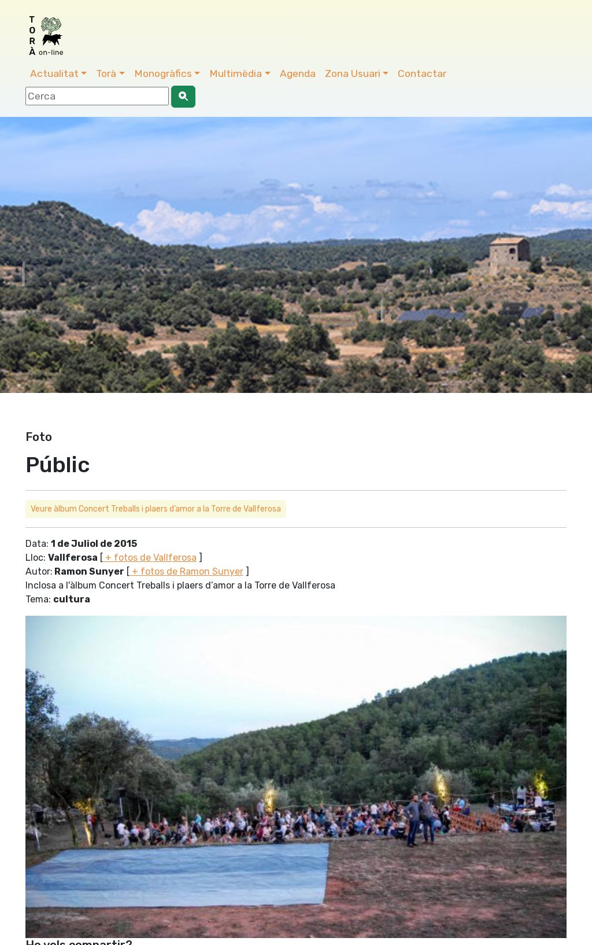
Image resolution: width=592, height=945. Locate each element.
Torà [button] (106, 73)
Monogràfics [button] (163, 73)
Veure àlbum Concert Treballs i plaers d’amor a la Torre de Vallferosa (156, 509)
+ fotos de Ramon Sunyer (186, 571)
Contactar (422, 73)
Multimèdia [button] (235, 73)
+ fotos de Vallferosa (150, 557)
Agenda (298, 73)
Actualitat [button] (54, 73)
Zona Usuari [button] (352, 73)
